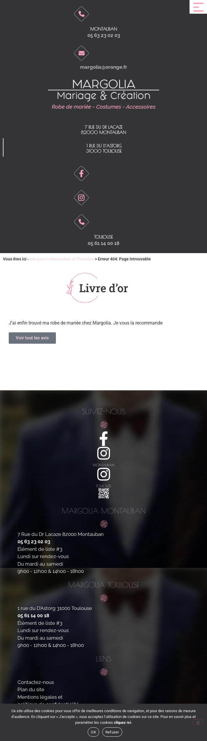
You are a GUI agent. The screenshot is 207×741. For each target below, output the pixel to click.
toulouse (103, 236)
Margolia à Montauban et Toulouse (61, 259)
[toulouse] (103, 474)
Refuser (112, 732)
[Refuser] (198, 722)
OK (93, 732)
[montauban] (103, 453)
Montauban (103, 29)
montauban (103, 465)
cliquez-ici (122, 722)
